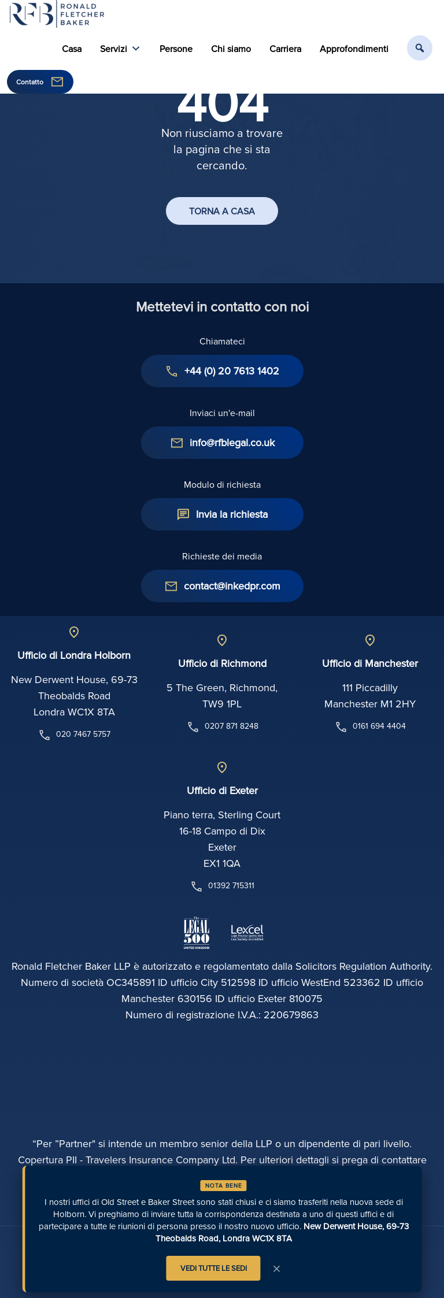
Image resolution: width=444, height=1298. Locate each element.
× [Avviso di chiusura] (276, 1268)
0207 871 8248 (222, 727)
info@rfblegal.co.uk (232, 442)
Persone (176, 48)
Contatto (29, 82)
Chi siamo (231, 48)
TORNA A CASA (222, 211)
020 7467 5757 (74, 735)
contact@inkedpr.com (232, 585)
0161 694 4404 (370, 727)
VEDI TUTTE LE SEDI (213, 1268)
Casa (72, 48)
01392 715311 (222, 886)
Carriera (285, 48)
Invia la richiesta (232, 514)
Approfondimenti (354, 48)
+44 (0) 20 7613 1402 (231, 371)
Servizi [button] (120, 49)
